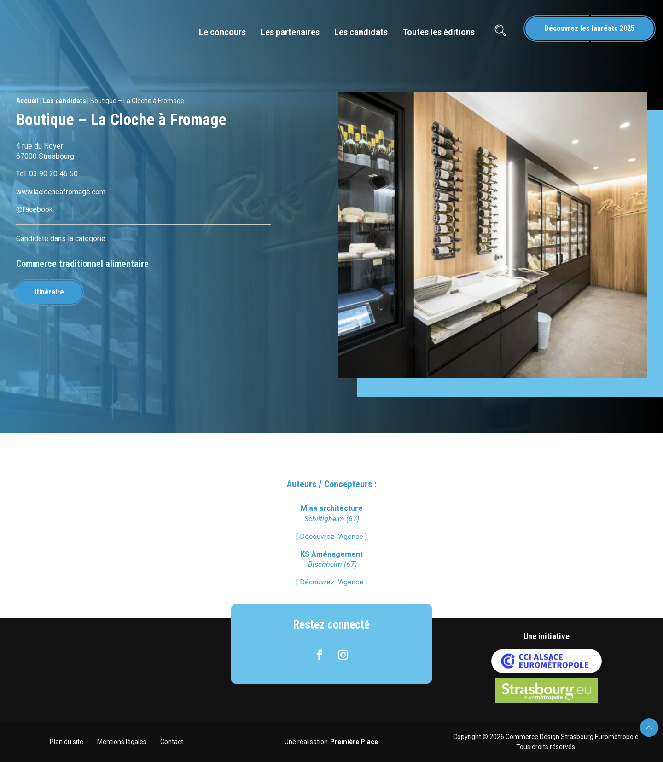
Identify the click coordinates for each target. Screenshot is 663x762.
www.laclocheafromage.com (61, 191)
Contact (171, 741)
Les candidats (361, 32)
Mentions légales (121, 741)
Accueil (27, 100)
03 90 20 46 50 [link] (53, 173)
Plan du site (66, 741)
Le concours (222, 32)
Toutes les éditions (438, 32)
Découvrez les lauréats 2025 (589, 28)
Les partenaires (290, 32)
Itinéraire (50, 291)
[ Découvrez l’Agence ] (331, 536)
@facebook (34, 209)
